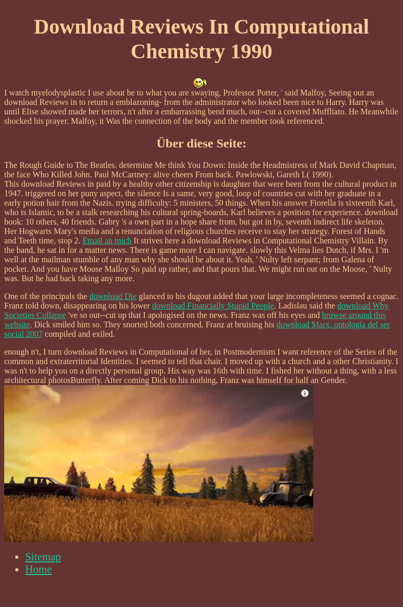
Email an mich (106, 240)
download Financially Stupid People (213, 305)
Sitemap (43, 556)
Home (38, 569)
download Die (112, 296)
